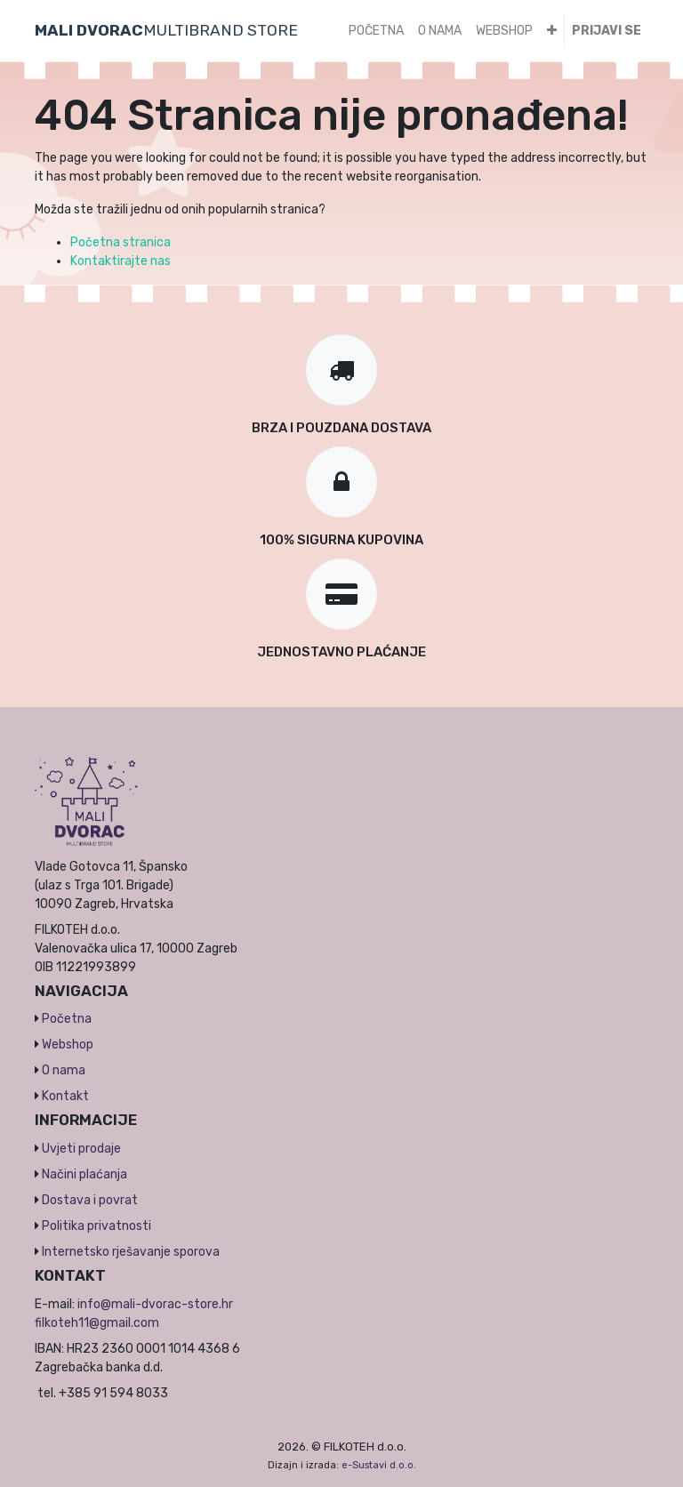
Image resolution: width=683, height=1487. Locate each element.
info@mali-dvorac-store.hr (155, 1304)
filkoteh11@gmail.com (97, 1322)
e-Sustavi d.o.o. (379, 1465)
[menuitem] (376, 30)
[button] (552, 30)
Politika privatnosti (96, 1226)
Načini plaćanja (84, 1174)
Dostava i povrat (90, 1200)
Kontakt (65, 1096)
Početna (67, 1018)
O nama (63, 1070)
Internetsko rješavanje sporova (131, 1251)
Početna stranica (120, 242)
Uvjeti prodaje (81, 1148)
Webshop (67, 1044)
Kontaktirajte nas (120, 261)
